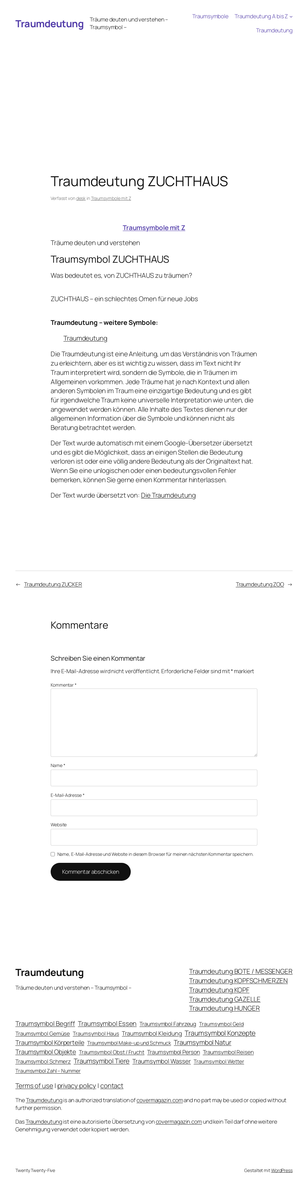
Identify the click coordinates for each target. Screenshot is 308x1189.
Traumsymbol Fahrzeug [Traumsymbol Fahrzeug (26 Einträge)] (167, 1024)
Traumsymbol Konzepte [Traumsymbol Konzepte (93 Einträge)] (220, 1032)
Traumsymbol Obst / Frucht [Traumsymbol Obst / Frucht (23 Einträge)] (112, 1052)
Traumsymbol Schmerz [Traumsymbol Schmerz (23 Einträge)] (43, 1061)
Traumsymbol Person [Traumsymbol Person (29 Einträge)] (173, 1052)
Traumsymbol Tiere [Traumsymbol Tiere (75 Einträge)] (101, 1060)
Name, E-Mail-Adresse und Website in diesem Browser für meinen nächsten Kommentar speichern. (155, 854)
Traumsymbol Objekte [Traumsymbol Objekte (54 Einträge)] (45, 1051)
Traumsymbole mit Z (111, 198)
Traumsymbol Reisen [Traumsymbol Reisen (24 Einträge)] (228, 1052)
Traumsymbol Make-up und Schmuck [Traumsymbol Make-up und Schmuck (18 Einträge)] (129, 1042)
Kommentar (64, 685)
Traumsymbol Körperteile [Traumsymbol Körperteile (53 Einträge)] (49, 1042)
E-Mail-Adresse (67, 795)
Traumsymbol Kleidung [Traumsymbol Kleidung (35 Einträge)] (152, 1033)
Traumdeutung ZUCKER (53, 584)
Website (59, 825)
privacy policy (76, 1085)
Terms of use (34, 1085)
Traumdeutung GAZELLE (225, 999)
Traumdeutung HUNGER (224, 1007)
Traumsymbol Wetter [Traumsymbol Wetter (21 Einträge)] (219, 1061)
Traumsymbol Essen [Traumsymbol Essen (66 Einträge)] (107, 1023)
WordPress (282, 1170)
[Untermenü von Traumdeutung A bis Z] (291, 16)
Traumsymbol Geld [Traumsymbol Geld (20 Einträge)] (221, 1024)
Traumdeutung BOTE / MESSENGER (241, 971)
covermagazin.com (160, 1100)
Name (58, 765)
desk (81, 198)
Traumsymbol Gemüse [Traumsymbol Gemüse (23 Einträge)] (42, 1033)
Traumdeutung (49, 23)
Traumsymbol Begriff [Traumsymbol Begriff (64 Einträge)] (45, 1023)
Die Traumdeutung (168, 495)
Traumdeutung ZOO (260, 584)
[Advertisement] (154, 85)
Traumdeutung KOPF (219, 989)
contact (111, 1085)
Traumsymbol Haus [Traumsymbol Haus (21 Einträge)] (96, 1033)
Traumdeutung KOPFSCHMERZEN (238, 980)
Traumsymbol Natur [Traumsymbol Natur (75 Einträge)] (202, 1042)
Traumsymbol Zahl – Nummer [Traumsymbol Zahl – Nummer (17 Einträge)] (48, 1070)
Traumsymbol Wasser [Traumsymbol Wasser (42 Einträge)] (161, 1061)
